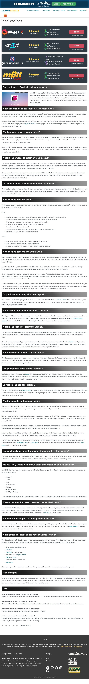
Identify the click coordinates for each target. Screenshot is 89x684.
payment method (30, 130)
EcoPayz (47, 518)
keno (14, 563)
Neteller (71, 348)
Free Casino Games (21, 20)
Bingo (8, 563)
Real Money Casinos (49, 20)
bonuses (27, 380)
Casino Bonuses (64, 20)
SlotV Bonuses (34, 39)
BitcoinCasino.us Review (34, 68)
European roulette (21, 560)
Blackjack (9, 558)
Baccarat (9, 555)
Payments (75, 20)
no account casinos (61, 306)
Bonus (76, 52)
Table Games (35, 20)
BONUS (76, 38)
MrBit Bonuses (34, 53)
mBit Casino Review (33, 83)
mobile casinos (26, 396)
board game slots (23, 448)
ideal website (73, 532)
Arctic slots (35, 448)
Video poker (10, 567)
